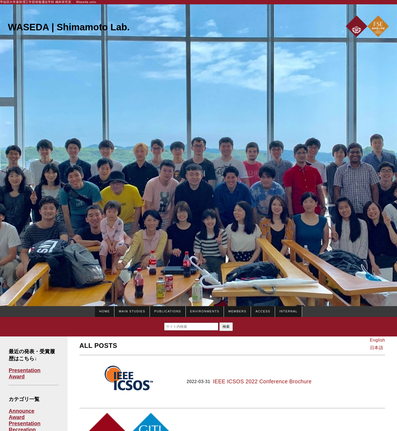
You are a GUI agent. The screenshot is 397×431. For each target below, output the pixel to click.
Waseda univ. (86, 2)
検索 (226, 327)
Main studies (132, 310)
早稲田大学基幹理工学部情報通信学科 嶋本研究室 (35, 2)
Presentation (24, 370)
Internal (288, 310)
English (377, 340)
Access (263, 310)
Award (17, 377)
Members (237, 310)
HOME (104, 310)
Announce (21, 411)
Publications (167, 310)
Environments (204, 310)
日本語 (376, 347)
